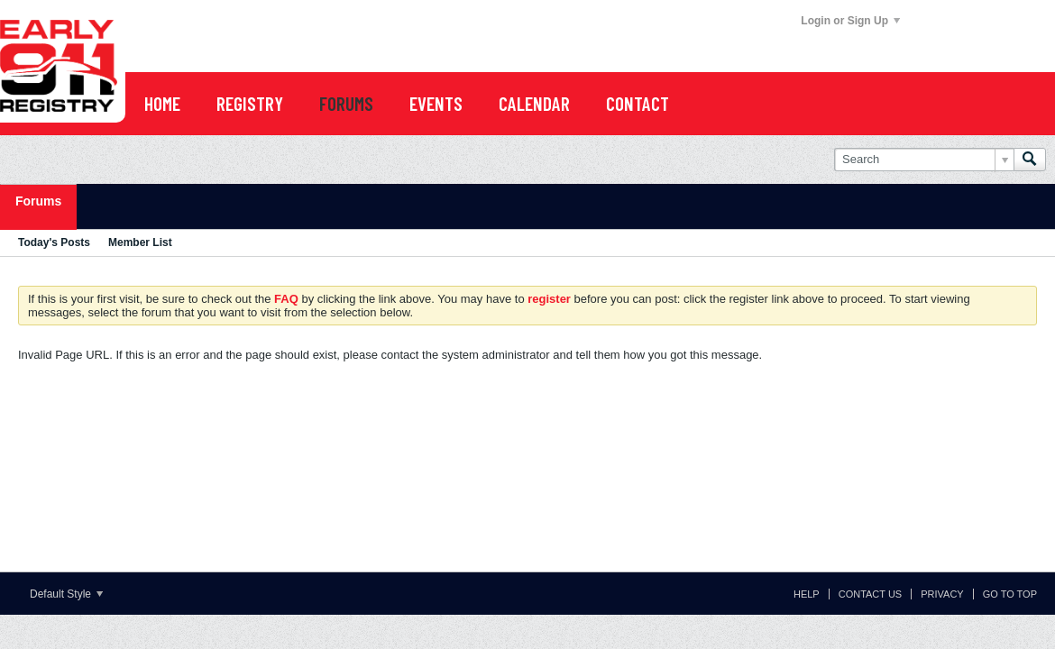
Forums (38, 201)
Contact (637, 103)
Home (162, 103)
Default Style (66, 594)
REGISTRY (249, 103)
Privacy (942, 594)
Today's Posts (54, 242)
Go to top (1010, 594)
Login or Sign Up (850, 20)
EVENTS (436, 103)
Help (807, 594)
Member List (140, 242)
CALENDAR (534, 103)
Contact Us (871, 594)
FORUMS (346, 103)
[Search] (924, 159)
